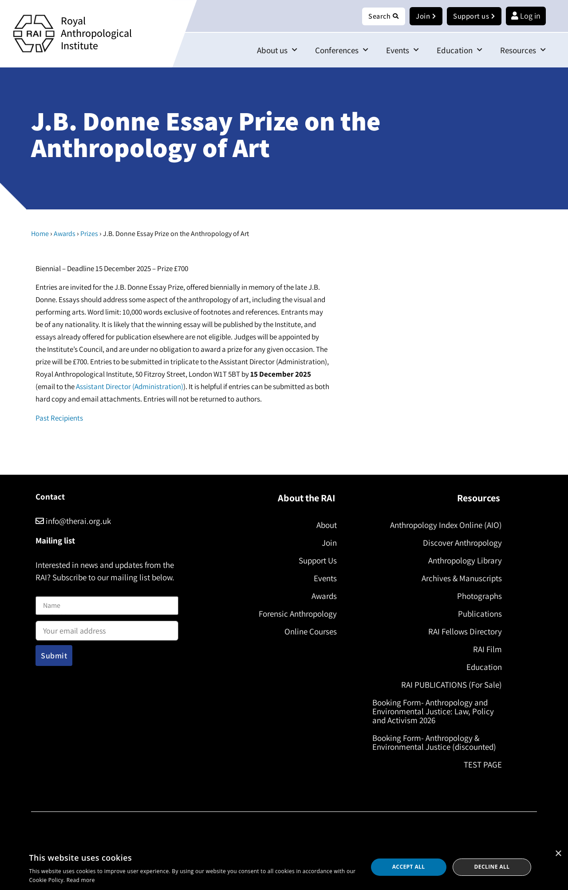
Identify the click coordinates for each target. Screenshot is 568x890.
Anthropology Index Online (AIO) (443, 525)
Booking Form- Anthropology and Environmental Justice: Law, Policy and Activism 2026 (436, 711)
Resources (523, 50)
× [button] (558, 854)
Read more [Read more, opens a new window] (81, 880)
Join (326, 543)
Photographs (476, 596)
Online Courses (308, 631)
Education (459, 50)
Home (40, 234)
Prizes (89, 234)
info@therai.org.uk (73, 521)
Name (45, 591)
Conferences (341, 50)
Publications (477, 614)
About (324, 525)
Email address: (107, 628)
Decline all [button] (492, 866)
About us (277, 50)
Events (402, 50)
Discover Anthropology (459, 543)
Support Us (315, 560)
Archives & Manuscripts (459, 578)
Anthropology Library (462, 560)
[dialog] (284, 867)
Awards (64, 234)
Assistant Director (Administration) (129, 387)
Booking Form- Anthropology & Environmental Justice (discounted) (437, 742)
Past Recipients (59, 418)
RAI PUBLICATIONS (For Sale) (448, 685)
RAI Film (484, 649)
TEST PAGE (480, 765)
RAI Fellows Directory (462, 631)
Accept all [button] (408, 866)
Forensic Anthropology (295, 614)
